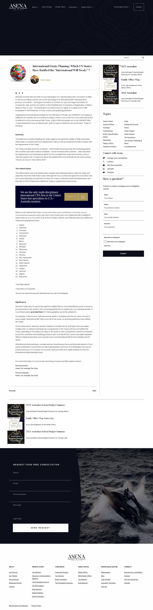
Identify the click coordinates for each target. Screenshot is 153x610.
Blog (102, 576)
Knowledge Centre (122, 7)
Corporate (73, 7)
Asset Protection (38, 596)
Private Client (60, 7)
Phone (106, 204)
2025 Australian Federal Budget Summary (45, 405)
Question (107, 223)
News (126, 128)
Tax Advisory (36, 572)
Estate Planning (37, 593)
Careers (12, 586)
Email (106, 214)
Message (17, 505)
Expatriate (107, 140)
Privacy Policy (36, 606)
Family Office (87, 7)
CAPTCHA (107, 246)
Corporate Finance (61, 572)
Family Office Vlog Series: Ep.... (40, 418)
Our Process (13, 572)
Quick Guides (129, 134)
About (35, 7)
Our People (13, 576)
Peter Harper (45, 80)
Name (106, 195)
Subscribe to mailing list (112, 237)
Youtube (110, 172)
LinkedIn (110, 169)
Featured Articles (109, 147)
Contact (139, 7)
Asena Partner (108, 124)
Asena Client (108, 121)
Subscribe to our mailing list (116, 241)
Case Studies (47, 7)
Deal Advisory (37, 589)
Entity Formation (61, 579)
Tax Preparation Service (40, 582)
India (126, 121)
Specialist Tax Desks (108, 583)
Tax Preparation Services (64, 583)
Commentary (108, 131)
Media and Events (131, 124)
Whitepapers (105, 572)
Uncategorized (130, 147)
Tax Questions (129, 137)
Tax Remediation (38, 586)
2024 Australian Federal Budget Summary (45, 432)
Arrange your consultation (117, 158)
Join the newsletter (114, 165)
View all (104, 586)
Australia (106, 128)
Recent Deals (14, 579)
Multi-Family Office (85, 576)
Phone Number (19, 494)
